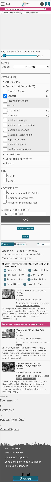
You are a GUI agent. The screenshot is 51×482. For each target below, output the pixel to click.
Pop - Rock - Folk (16, 139)
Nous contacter (13, 448)
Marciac (10, 275)
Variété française (16, 144)
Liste (4, 244)
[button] (25, 229)
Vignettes (19, 244)
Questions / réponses (16, 457)
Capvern (10, 270)
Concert (11, 95)
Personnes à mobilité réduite (23, 193)
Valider (25, 237)
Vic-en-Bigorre (9, 429)
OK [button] (25, 219)
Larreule (29, 284)
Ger (31, 275)
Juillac (32, 279)
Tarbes (33, 270)
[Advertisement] (25, 31)
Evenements (8, 400)
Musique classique (17, 120)
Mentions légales (14, 452)
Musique (12, 115)
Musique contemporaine (21, 125)
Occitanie (7, 251)
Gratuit (11, 176)
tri (26, 244)
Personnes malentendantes (22, 202)
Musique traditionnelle (19, 134)
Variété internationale (19, 149)
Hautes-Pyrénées (25, 251)
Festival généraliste (18, 100)
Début (5, 66)
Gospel (11, 105)
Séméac (10, 279)
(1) (47, 91)
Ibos (8, 284)
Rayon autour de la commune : (18, 51)
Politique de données (16, 465)
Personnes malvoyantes (20, 197)
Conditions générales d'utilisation (23, 461)
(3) (47, 95)
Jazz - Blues (13, 110)
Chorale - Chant (16, 91)
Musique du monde (18, 129)
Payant (10, 180)
